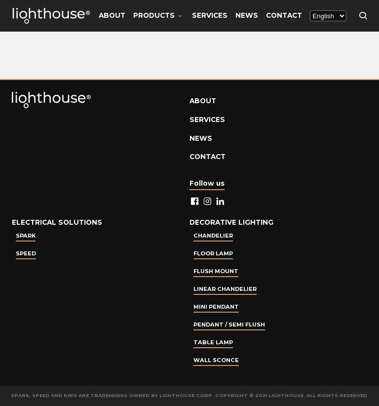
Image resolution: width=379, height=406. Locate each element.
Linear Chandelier (225, 288)
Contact (284, 15)
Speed (26, 253)
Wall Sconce (216, 360)
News (246, 15)
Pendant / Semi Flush (229, 324)
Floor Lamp (213, 253)
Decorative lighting (231, 222)
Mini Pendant (216, 306)
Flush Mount (215, 271)
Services (209, 15)
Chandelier (213, 235)
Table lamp (213, 342)
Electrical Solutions (57, 222)
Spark (26, 235)
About (112, 15)
